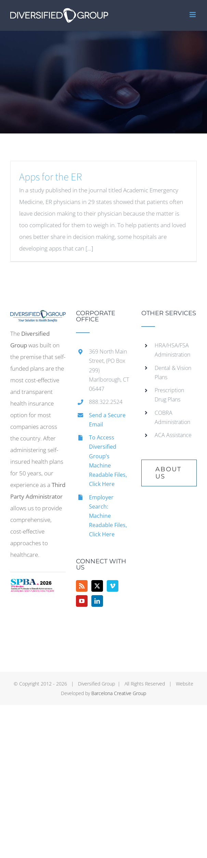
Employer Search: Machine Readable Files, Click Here (108, 516)
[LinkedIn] (97, 601)
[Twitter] (97, 586)
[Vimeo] (112, 586)
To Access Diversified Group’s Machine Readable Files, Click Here (108, 461)
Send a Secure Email (107, 419)
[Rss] (82, 586)
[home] (38, 316)
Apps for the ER (50, 177)
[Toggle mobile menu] (193, 14)
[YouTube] (82, 601)
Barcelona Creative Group (118, 693)
